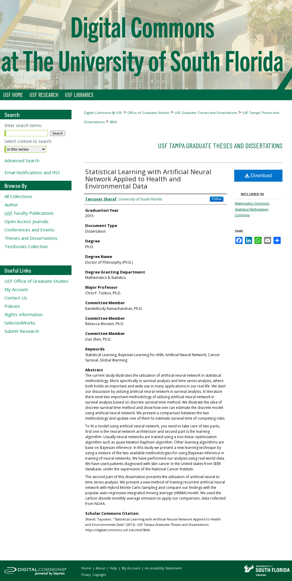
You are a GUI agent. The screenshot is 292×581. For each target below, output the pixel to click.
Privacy (86, 575)
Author (11, 205)
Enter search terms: (23, 125)
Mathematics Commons (252, 203)
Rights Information (23, 314)
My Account (16, 289)
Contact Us (15, 298)
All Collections (18, 196)
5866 (113, 122)
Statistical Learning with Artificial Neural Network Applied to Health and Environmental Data (148, 178)
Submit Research (21, 331)
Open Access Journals (26, 221)
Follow (216, 199)
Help (114, 568)
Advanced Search (21, 160)
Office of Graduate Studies (148, 112)
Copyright (99, 575)
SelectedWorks (19, 323)
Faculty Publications (29, 213)
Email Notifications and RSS (32, 172)
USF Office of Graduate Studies (36, 281)
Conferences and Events (29, 230)
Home (86, 568)
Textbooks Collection (26, 246)
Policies (12, 306)
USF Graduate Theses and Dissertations (206, 112)
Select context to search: (28, 141)
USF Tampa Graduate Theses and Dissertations (220, 145)
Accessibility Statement (163, 568)
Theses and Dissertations (31, 238)
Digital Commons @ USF (103, 112)
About (101, 568)
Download (258, 175)
